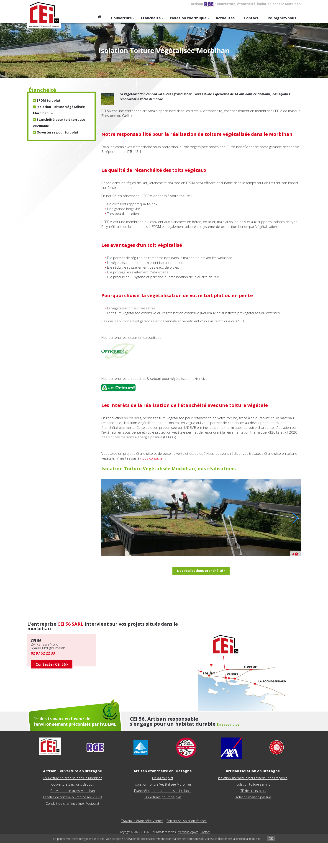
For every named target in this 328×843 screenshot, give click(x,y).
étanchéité (42, 90)
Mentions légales (188, 832)
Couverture (120, 19)
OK (271, 838)
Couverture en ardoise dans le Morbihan (72, 778)
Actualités (225, 18)
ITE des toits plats (253, 791)
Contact (251, 18)
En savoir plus (228, 724)
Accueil (99, 18)
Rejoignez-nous (282, 18)
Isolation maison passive (253, 797)
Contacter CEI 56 (52, 664)
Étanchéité (150, 19)
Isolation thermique (187, 19)
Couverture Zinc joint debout (72, 784)
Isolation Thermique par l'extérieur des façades (252, 778)
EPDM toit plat (46, 100)
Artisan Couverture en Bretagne (72, 771)
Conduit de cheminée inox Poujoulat (72, 803)
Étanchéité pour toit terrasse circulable (162, 791)
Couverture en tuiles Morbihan (72, 791)
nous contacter (152, 458)
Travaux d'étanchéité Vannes (142, 821)
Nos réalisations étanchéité (201, 570)
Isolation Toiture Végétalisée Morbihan (163, 784)
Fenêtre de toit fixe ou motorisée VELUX (72, 797)
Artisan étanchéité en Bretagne (162, 771)
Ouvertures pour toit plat (55, 132)
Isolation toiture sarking (253, 784)
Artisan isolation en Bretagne (253, 771)
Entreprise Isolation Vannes (187, 821)
